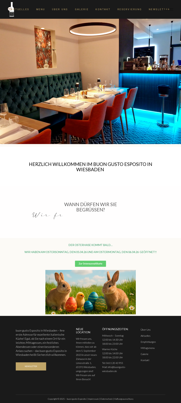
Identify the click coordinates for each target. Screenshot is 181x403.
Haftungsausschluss (123, 399)
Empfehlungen (148, 341)
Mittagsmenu (148, 347)
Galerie (144, 353)
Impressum (93, 399)
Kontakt (145, 360)
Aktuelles (145, 335)
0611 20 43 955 (114, 362)
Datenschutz (106, 399)
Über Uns (146, 329)
